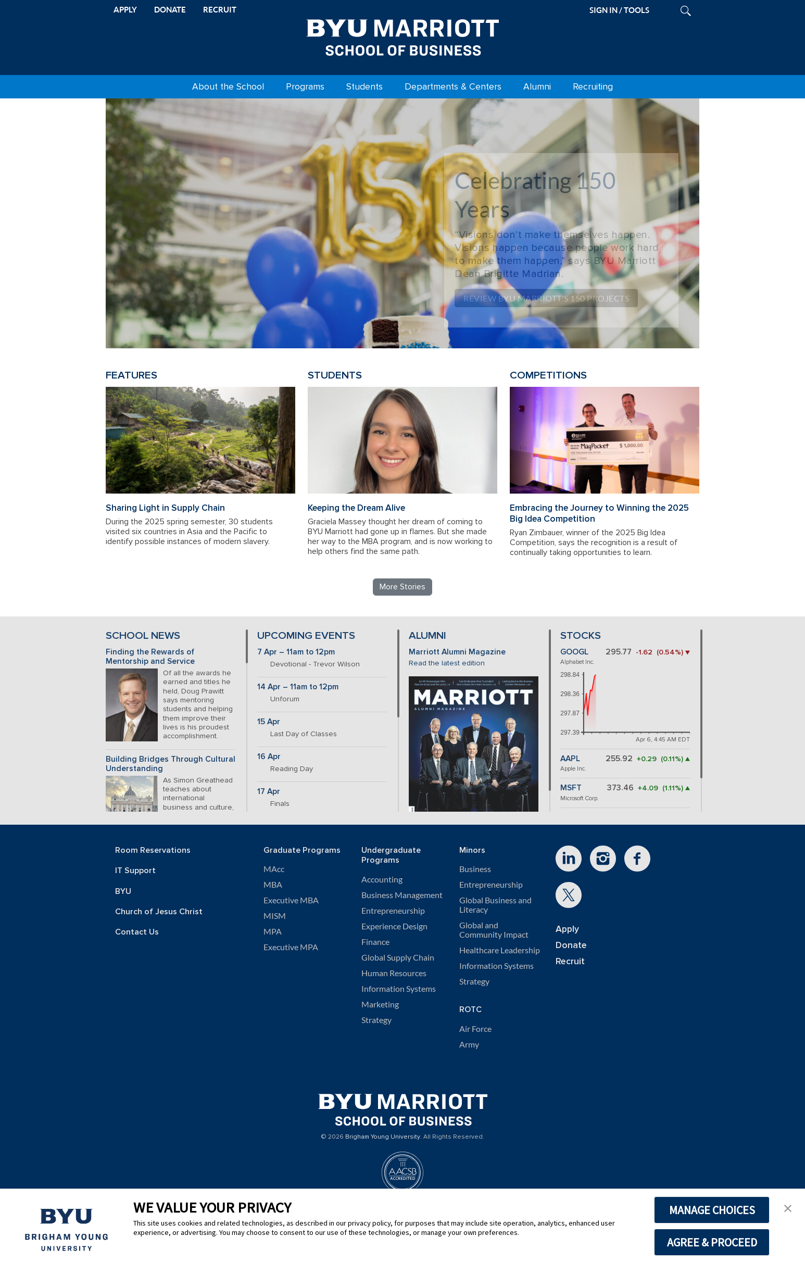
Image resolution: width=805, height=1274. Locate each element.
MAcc (273, 869)
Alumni (537, 86)
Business (475, 869)
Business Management (402, 895)
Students (364, 86)
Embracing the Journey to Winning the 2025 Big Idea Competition (599, 513)
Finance (375, 942)
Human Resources (393, 973)
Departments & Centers (453, 86)
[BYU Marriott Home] (402, 35)
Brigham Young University (382, 1137)
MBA (272, 884)
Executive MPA (290, 947)
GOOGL (574, 652)
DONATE (170, 10)
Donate (571, 945)
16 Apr (269, 757)
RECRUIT (219, 10)
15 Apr (268, 722)
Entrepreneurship (393, 910)
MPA (272, 931)
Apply (567, 929)
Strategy (376, 1020)
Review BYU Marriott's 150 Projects (546, 298)
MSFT (571, 788)
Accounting (382, 879)
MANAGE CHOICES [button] (712, 1210)
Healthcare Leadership (499, 950)
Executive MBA (291, 900)
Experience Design (394, 926)
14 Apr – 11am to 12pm (297, 687)
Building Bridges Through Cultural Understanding (170, 764)
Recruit (570, 961)
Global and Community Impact (494, 929)
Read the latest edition (447, 663)
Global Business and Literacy (495, 904)
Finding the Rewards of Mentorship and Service (150, 657)
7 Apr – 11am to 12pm (296, 652)
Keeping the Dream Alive (356, 507)
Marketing (380, 1004)
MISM (274, 915)
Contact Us (137, 932)
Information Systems (398, 988)
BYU (123, 892)
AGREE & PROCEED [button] (712, 1242)
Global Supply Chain (397, 957)
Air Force (475, 1028)
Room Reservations (153, 850)
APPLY (125, 10)
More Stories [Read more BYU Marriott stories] (402, 587)
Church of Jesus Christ (159, 912)
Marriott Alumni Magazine (457, 652)
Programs (305, 86)
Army (469, 1044)
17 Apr (268, 792)
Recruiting (593, 86)
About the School (228, 86)
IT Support (135, 871)
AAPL (570, 759)
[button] (787, 1207)
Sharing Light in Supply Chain (165, 507)
